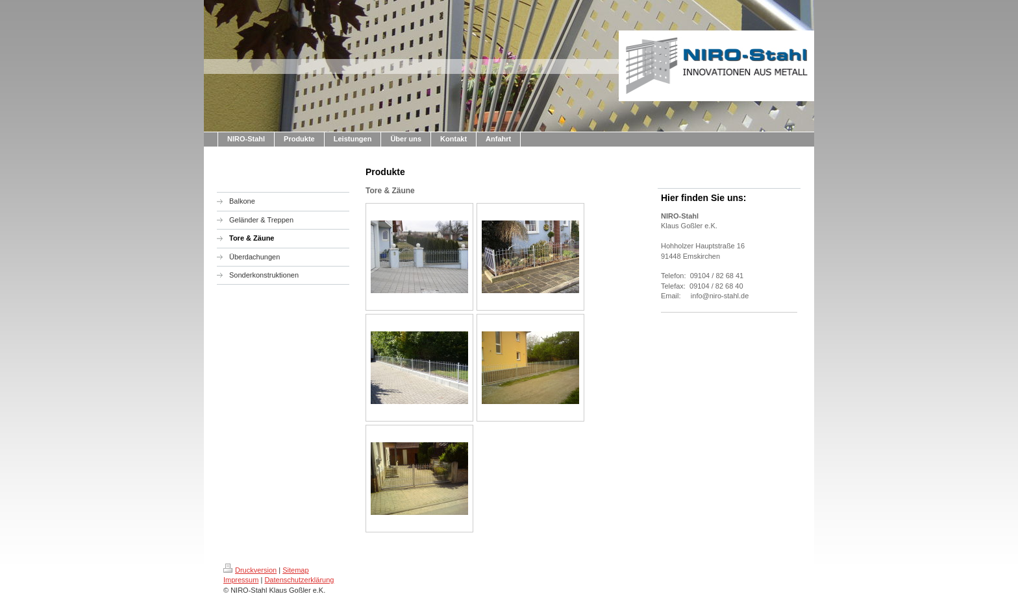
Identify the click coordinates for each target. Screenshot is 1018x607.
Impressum (240, 580)
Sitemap (295, 570)
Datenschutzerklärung (299, 580)
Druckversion (250, 570)
